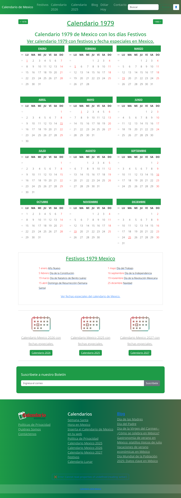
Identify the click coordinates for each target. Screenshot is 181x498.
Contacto (120, 5)
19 (123, 78)
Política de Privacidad (83, 438)
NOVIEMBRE (90, 202)
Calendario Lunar (80, 462)
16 (157, 174)
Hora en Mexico (79, 425)
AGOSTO (90, 150)
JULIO (42, 150)
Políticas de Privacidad (34, 425)
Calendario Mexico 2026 (85, 448)
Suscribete (152, 383)
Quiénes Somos (29, 429)
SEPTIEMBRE (138, 150)
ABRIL (42, 99)
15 (61, 123)
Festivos (42, 5)
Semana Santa (78, 420)
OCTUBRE (42, 202)
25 (129, 237)
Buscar (166, 7)
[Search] (143, 7)
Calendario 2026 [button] (41, 352)
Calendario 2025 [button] (90, 352)
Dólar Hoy (104, 7)
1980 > (157, 21)
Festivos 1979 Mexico (90, 258)
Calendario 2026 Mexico (90, 489)
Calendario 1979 (90, 23)
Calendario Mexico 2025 (85, 443)
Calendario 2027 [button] (139, 352)
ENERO (42, 48)
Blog (94, 5)
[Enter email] (82, 383)
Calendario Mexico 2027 (85, 452)
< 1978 (23, 21)
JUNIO (138, 99)
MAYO (90, 99)
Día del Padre (126, 424)
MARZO (138, 48)
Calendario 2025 (79, 7)
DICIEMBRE (139, 202)
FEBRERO (90, 48)
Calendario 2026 (59, 7)
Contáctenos (27, 434)
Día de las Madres (130, 419)
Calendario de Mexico (17, 7)
